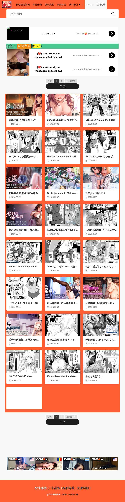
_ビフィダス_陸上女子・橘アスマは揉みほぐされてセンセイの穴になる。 (23, 303)
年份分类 (37, 4)
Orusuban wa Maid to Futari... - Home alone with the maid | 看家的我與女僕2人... (100, 120)
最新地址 (100, 4)
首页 (50, 81)
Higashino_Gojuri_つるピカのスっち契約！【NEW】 (100, 156)
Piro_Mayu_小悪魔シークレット (23, 156)
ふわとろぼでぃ (93, 376)
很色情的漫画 (6, 4)
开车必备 (54, 488)
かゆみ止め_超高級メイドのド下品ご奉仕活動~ (62, 339)
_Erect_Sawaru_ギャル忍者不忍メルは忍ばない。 (100, 229)
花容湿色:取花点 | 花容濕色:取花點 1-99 (24, 193)
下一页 (62, 86)
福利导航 (68, 488)
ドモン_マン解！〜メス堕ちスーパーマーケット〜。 (62, 266)
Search (89, 4)
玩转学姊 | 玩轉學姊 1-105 (99, 303)
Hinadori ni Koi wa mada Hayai (62, 156)
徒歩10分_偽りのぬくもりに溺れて (100, 266)
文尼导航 (83, 488)
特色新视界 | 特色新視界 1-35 (62, 303)
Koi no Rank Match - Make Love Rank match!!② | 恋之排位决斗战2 (62, 376)
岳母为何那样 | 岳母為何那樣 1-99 (23, 339)
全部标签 (61, 4)
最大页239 (70, 81)
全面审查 (24, 46)
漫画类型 (49, 4)
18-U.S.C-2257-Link (70, 494)
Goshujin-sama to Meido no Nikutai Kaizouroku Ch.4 (62, 193)
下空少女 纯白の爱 (95, 193)
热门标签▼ (75, 4)
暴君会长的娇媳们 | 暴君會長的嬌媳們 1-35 (23, 229)
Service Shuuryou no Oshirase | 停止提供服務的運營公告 (62, 120)
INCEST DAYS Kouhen (20, 376)
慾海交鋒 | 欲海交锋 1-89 (22, 119)
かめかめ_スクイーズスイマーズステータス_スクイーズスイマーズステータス (100, 339)
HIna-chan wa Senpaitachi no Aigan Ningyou (24, 266)
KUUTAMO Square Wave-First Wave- (62, 229)
